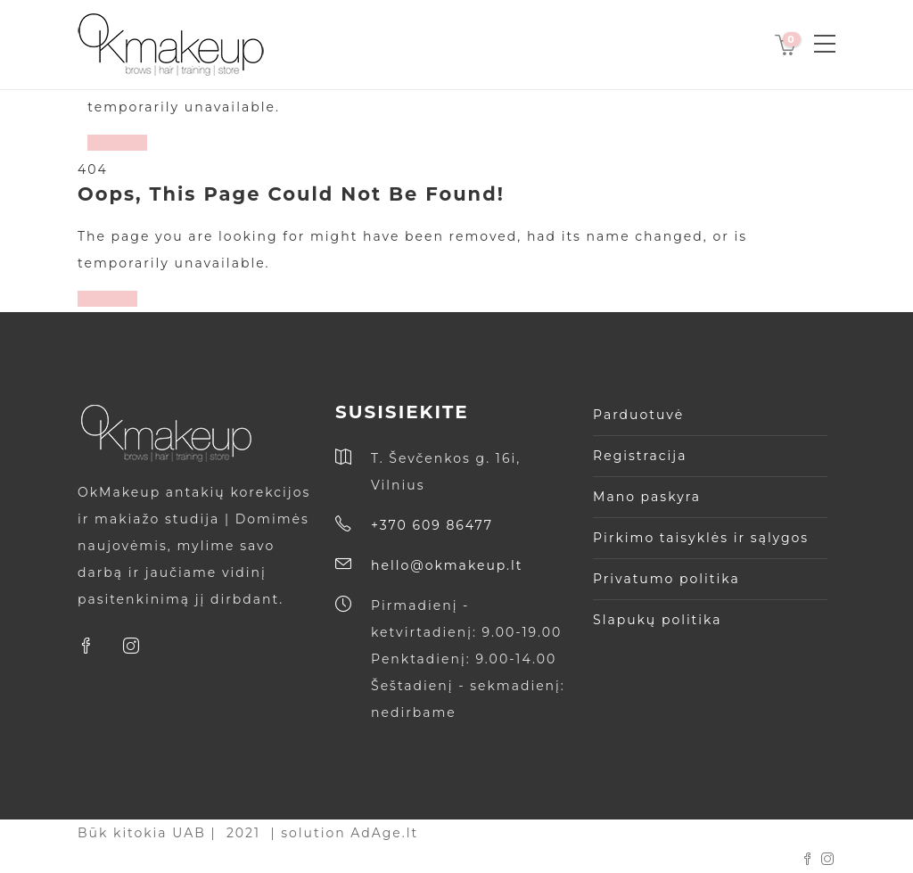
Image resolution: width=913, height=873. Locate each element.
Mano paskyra (647, 497)
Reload (117, 143)
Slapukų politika (657, 620)
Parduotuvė (638, 415)
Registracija (640, 456)
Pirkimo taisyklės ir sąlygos (701, 538)
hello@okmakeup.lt (446, 565)
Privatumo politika (666, 579)
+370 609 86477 (432, 525)
